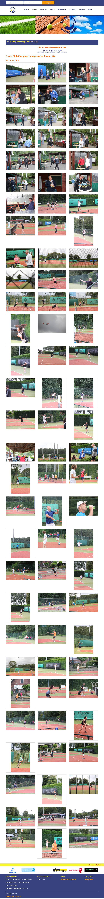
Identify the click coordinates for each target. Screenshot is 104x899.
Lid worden (43, 9)
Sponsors (82, 9)
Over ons (26, 9)
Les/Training (72, 9)
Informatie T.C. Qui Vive (68, 879)
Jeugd (52, 9)
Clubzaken (61, 9)
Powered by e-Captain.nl (13, 896)
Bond (90, 9)
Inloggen (48, 3)
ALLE (12, 870)
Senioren (34, 9)
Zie (13, 868)
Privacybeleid (89, 879)
